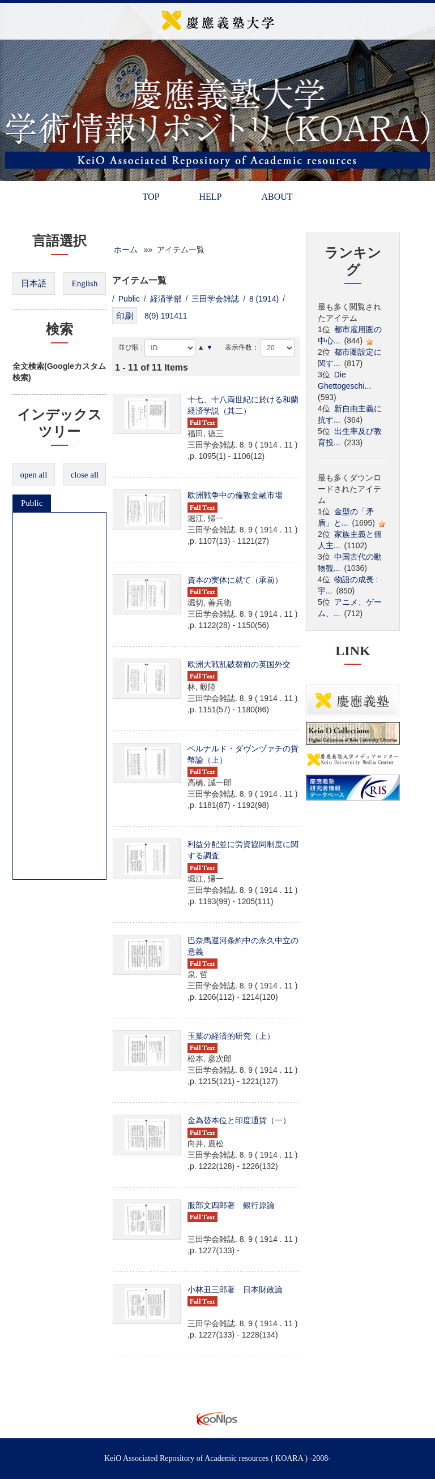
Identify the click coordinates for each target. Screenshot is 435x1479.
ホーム (126, 249)
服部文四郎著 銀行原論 (231, 1205)
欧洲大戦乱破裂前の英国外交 (239, 664)
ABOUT (276, 196)
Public (31, 503)
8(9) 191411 (165, 315)
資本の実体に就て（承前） (235, 579)
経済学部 (166, 298)
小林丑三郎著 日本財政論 (235, 1289)
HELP (210, 196)
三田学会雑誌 (215, 298)
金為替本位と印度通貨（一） (239, 1120)
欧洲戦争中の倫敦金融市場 (235, 495)
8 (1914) (264, 298)
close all (85, 474)
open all (34, 474)
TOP (150, 196)
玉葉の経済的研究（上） (231, 1036)
